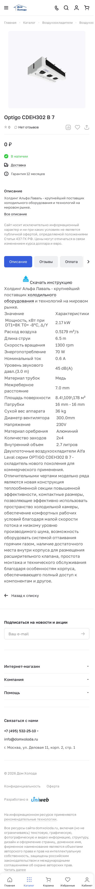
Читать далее (15, 870)
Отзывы (46, 261)
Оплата (71, 261)
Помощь (12, 692)
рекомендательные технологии (30, 819)
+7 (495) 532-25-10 (20, 731)
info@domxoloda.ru (21, 739)
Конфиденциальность (22, 786)
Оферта (53, 786)
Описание (18, 261)
